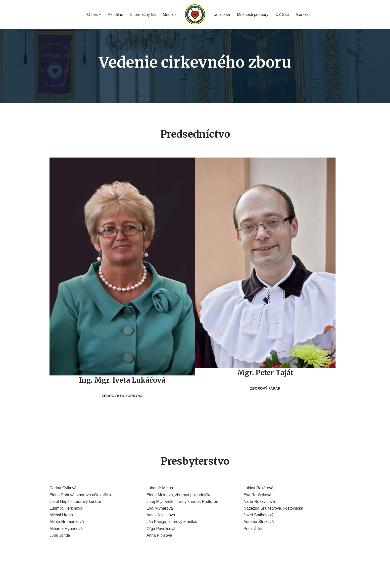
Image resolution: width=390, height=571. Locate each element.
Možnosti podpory (252, 14)
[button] (100, 14)
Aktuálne (115, 14)
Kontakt (303, 14)
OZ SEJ (282, 14)
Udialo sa (221, 14)
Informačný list (143, 14)
